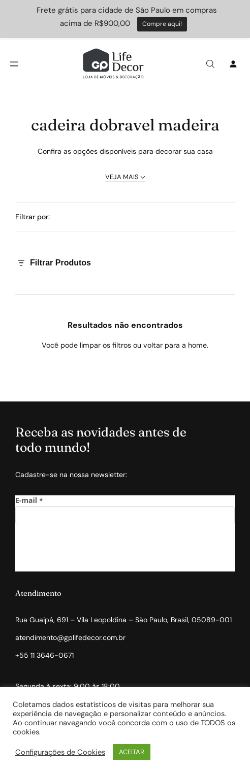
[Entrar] (233, 64)
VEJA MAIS (125, 177)
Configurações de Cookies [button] (60, 752)
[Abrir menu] (14, 64)
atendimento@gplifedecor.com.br (70, 637)
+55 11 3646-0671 (44, 655)
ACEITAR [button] (131, 752)
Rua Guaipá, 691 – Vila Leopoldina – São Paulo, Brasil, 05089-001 (123, 619)
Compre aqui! (162, 24)
